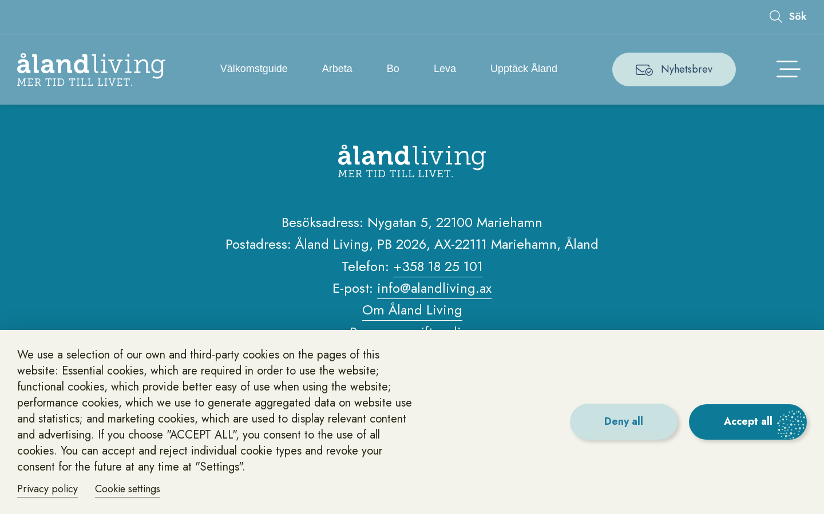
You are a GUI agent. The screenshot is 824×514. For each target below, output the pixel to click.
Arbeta (337, 68)
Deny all (622, 421)
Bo (393, 68)
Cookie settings (130, 488)
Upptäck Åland (524, 68)
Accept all (747, 421)
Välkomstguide (254, 68)
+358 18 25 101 (438, 267)
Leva (445, 68)
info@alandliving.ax (434, 288)
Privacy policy (48, 488)
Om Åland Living (412, 310)
